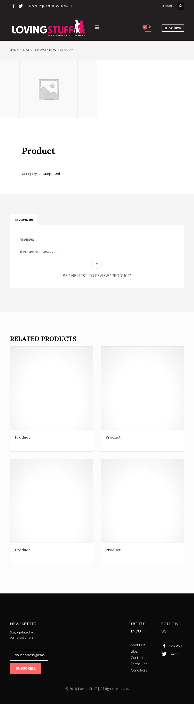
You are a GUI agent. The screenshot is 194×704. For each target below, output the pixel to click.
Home (14, 50)
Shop (26, 50)
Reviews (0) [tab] (24, 219)
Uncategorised (45, 50)
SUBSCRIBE (26, 668)
